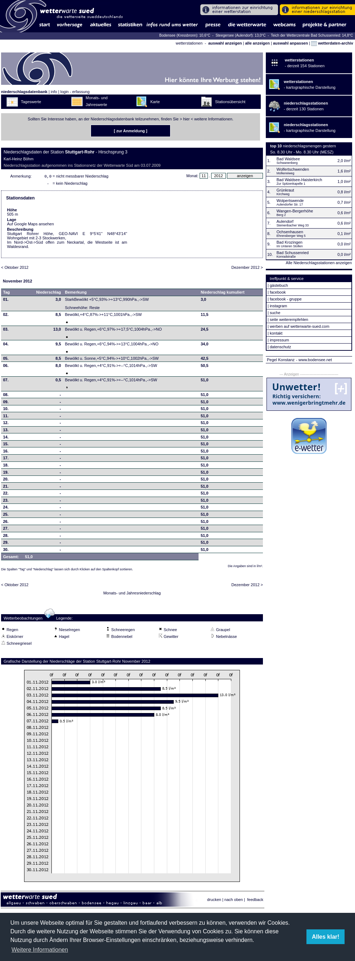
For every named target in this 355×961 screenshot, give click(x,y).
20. (6, 480)
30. (6, 551)
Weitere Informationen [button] (40, 950)
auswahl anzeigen (225, 43)
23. (6, 502)
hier (186, 119)
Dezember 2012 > (247, 269)
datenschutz (280, 347)
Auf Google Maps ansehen (30, 225)
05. (6, 360)
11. (6, 417)
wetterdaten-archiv (332, 43)
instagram (278, 306)
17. (6, 459)
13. (6, 431)
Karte (155, 102)
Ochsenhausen (290, 232)
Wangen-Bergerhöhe (295, 211)
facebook (278, 292)
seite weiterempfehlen (289, 319)
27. (6, 530)
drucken (214, 901)
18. (6, 466)
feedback (255, 901)
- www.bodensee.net (314, 360)
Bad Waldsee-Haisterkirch (299, 180)
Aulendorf (285, 221)
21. (6, 488)
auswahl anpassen (290, 43)
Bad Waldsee (288, 159)
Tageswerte (31, 102)
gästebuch (279, 285)
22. (6, 494)
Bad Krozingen (289, 242)
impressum (279, 340)
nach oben (233, 901)
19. (6, 474)
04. (6, 345)
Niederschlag (48, 293)
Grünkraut (285, 190)
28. (6, 537)
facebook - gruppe (286, 299)
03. (6, 330)
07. (6, 381)
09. (6, 403)
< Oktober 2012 (14, 269)
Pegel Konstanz (281, 360)
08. (6, 396)
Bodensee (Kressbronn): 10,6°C (185, 35)
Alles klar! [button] (325, 937)
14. (6, 438)
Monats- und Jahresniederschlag (132, 594)
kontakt (276, 333)
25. (6, 516)
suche (275, 313)
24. (6, 508)
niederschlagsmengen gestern (309, 146)
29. (6, 544)
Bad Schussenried (293, 252)
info (54, 91)
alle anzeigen (257, 43)
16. (6, 452)
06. (6, 367)
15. (6, 445)
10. (6, 410)
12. (6, 424)
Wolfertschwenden (293, 169)
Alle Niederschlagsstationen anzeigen (319, 263)
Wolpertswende (290, 200)
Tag (6, 293)
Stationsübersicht (230, 102)
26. (6, 523)
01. (6, 301)
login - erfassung (75, 91)
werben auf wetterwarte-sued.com (299, 326)
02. (6, 316)
